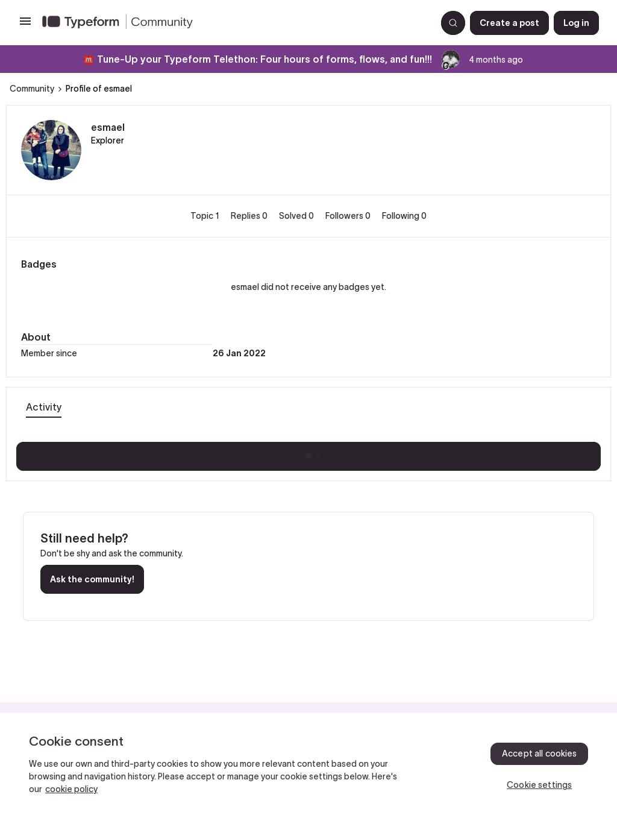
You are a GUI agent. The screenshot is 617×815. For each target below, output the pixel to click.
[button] (25, 25)
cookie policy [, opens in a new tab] (71, 789)
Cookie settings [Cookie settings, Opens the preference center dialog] (539, 785)
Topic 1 (205, 216)
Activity (43, 406)
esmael (108, 127)
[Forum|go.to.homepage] (234, 23)
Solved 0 (297, 216)
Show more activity (308, 452)
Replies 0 (250, 216)
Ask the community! (92, 579)
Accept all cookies (539, 753)
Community (32, 88)
